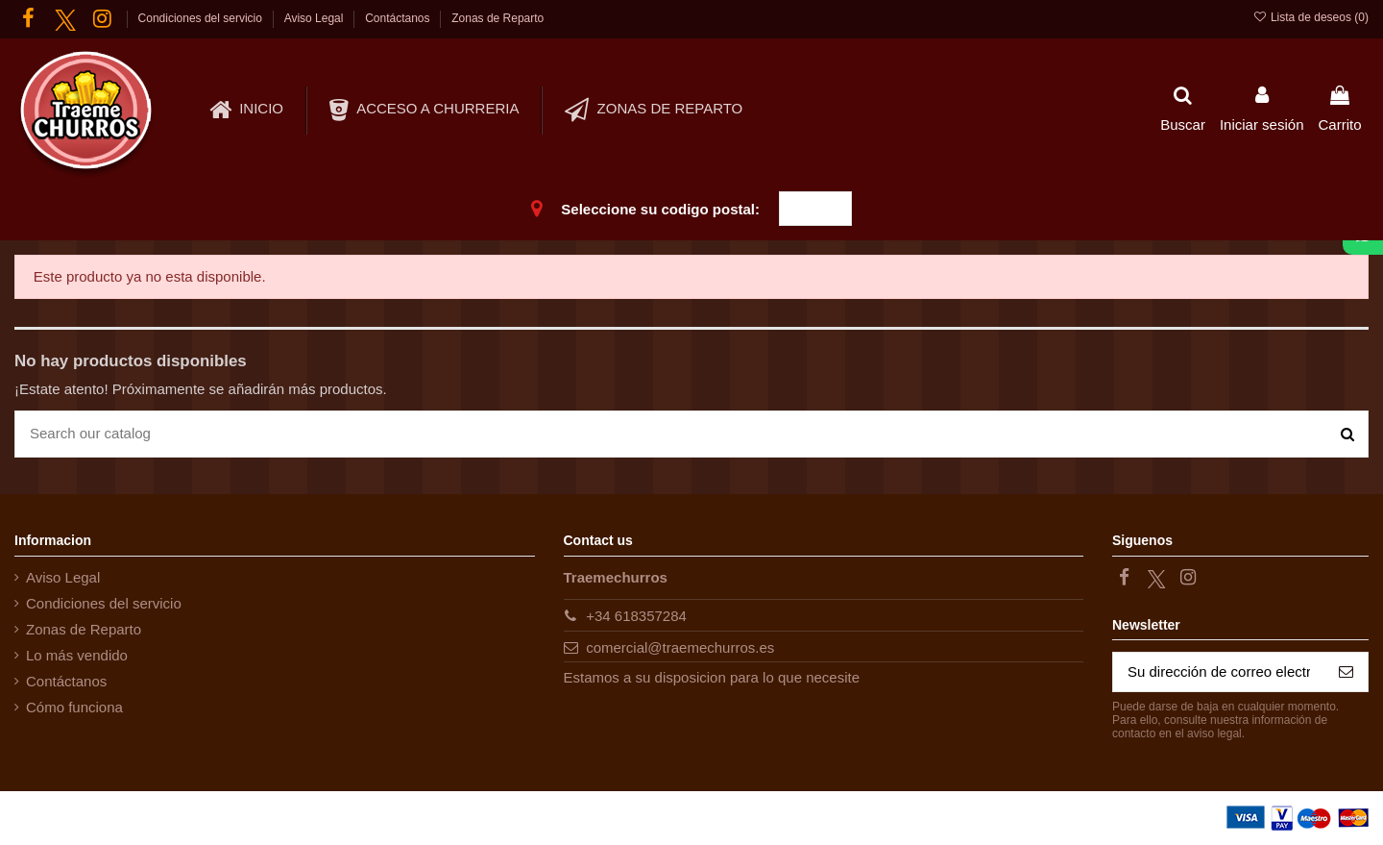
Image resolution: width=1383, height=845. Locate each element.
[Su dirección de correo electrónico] (1218, 672)
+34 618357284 (636, 616)
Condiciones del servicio (202, 18)
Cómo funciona (74, 707)
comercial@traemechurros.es (680, 647)
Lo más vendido (77, 655)
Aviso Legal (315, 18)
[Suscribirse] (1346, 672)
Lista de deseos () (1310, 17)
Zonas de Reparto (497, 18)
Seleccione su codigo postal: (660, 209)
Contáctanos (399, 18)
